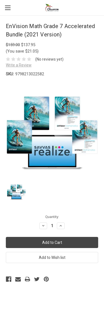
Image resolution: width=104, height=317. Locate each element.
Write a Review (19, 65)
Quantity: (52, 217)
